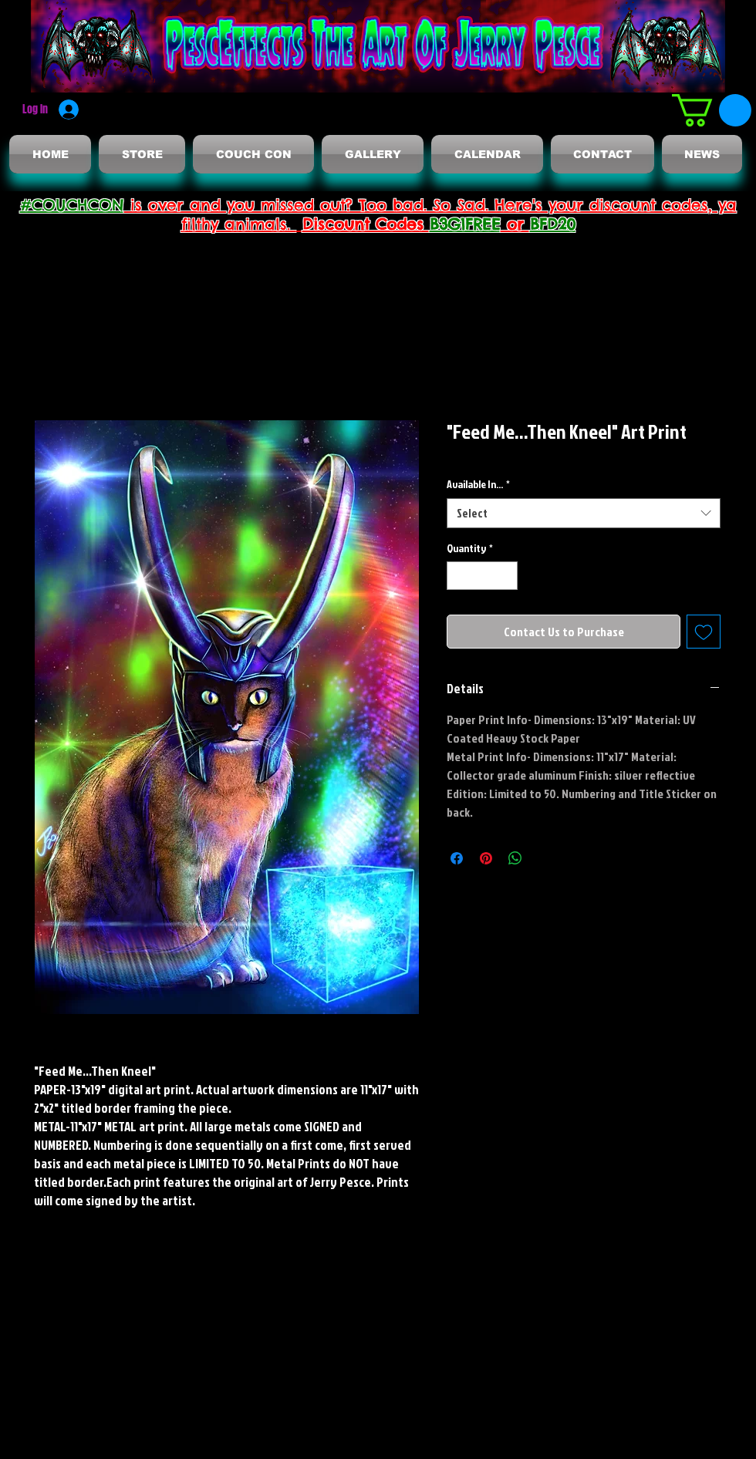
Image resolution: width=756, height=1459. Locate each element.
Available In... (478, 484)
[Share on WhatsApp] (515, 858)
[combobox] (584, 513)
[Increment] (505, 575)
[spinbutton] (482, 575)
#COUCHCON (72, 204)
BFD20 (552, 224)
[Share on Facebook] (456, 858)
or (515, 224)
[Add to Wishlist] (704, 632)
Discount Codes (366, 224)
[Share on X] (544, 858)
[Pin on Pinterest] (486, 858)
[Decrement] (458, 575)
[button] (711, 110)
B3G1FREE (465, 224)
